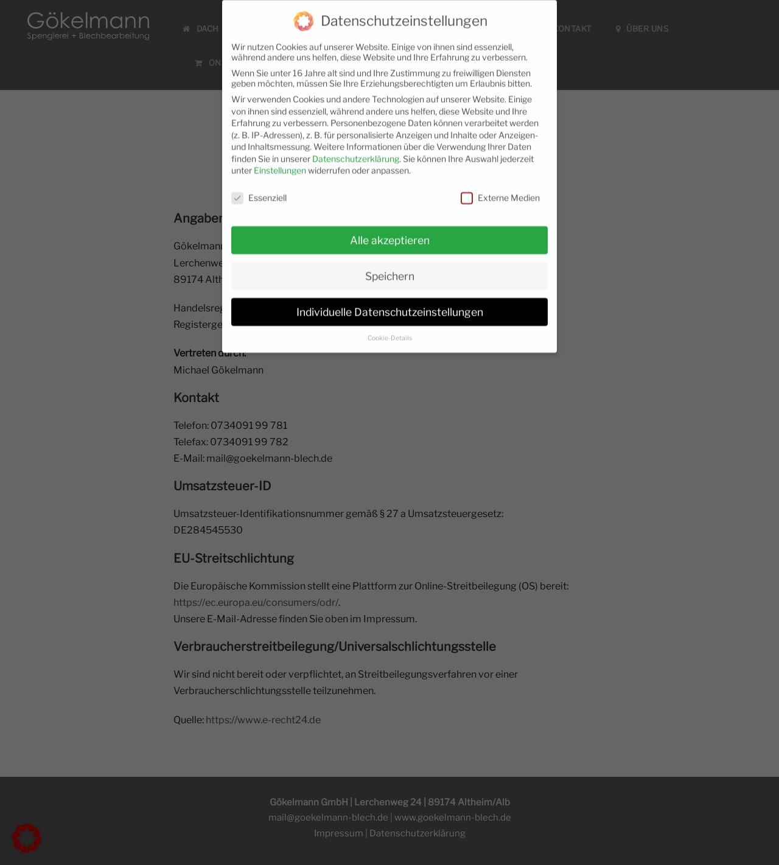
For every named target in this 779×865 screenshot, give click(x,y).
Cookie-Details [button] (390, 331)
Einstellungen (280, 163)
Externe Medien (500, 191)
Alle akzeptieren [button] (390, 232)
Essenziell (259, 191)
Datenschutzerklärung (355, 151)
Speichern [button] (389, 268)
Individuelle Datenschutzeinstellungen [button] (389, 304)
